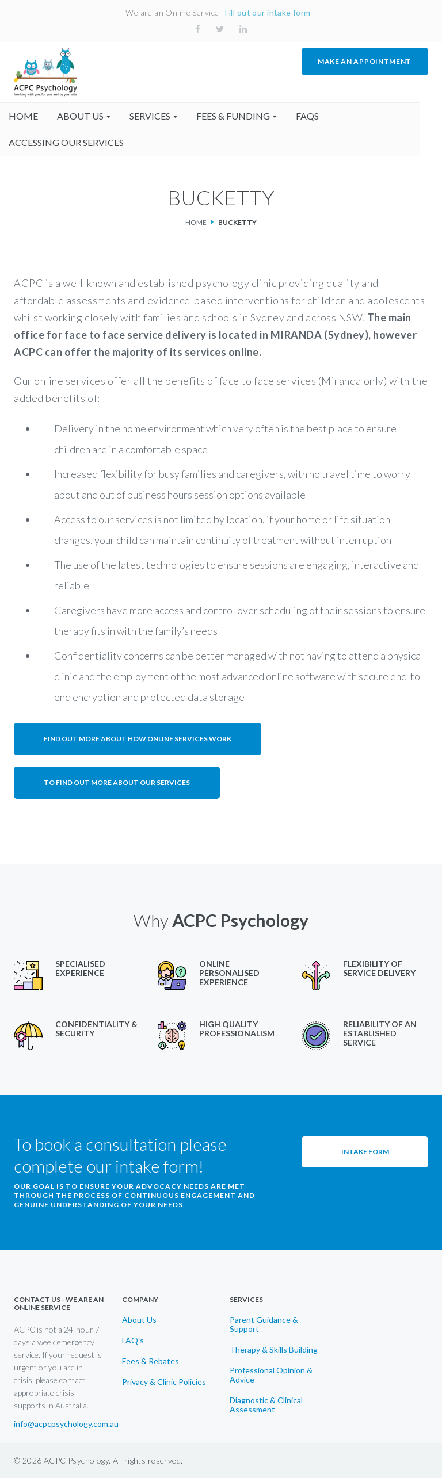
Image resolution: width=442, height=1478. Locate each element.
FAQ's (133, 1340)
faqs (312, 115)
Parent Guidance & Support (264, 1324)
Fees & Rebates (150, 1361)
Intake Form (365, 1151)
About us (85, 115)
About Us (139, 1319)
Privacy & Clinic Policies (164, 1382)
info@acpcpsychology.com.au (66, 1424)
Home (196, 222)
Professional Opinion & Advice (271, 1375)
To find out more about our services (117, 782)
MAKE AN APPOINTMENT (364, 61)
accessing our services (71, 142)
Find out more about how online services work (137, 738)
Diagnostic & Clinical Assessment (266, 1405)
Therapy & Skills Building (274, 1349)
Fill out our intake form (268, 12)
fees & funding (238, 115)
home (28, 115)
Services (155, 115)
